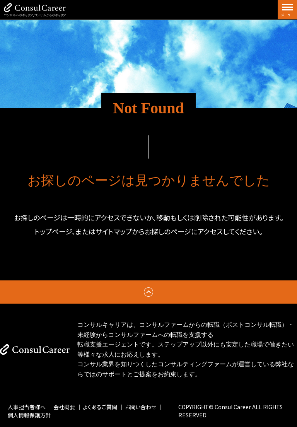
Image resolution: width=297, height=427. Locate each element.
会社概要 (64, 407)
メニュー (287, 14)
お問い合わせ (140, 407)
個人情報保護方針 (29, 415)
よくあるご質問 (100, 407)
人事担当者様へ (27, 407)
